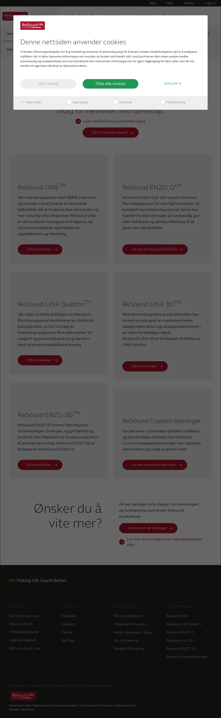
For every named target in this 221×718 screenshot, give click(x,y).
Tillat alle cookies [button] (110, 83)
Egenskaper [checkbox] (77, 102)
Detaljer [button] (173, 83)
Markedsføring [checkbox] (173, 102)
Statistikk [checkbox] (123, 102)
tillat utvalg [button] (48, 83)
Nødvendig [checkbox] (30, 102)
